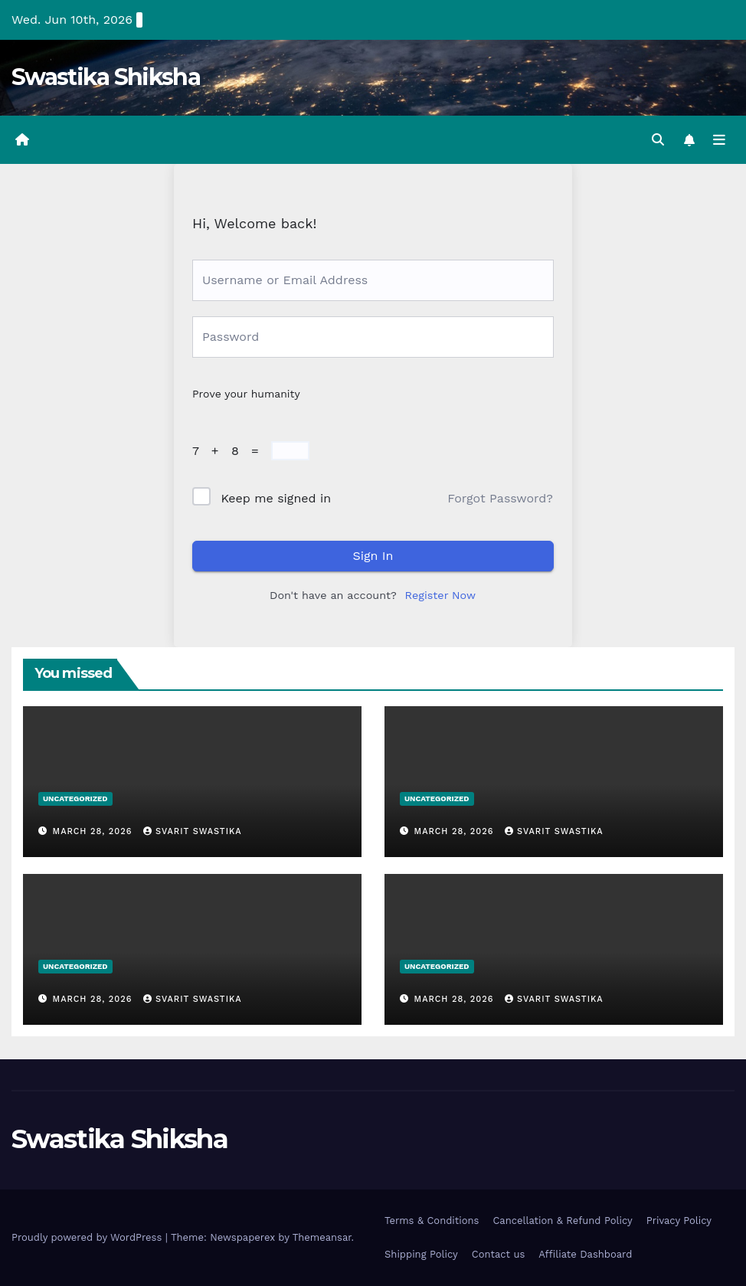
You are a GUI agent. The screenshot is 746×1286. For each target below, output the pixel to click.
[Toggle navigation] (719, 140)
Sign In (373, 555)
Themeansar (322, 1237)
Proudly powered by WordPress (88, 1237)
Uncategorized (75, 798)
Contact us (498, 1254)
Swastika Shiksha (105, 77)
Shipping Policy (421, 1254)
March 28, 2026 (94, 831)
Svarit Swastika (192, 831)
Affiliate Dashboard (585, 1254)
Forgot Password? (500, 498)
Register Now (440, 595)
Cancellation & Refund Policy (562, 1220)
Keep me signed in (276, 498)
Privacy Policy (679, 1220)
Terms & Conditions (431, 1220)
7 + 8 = (229, 450)
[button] (658, 140)
